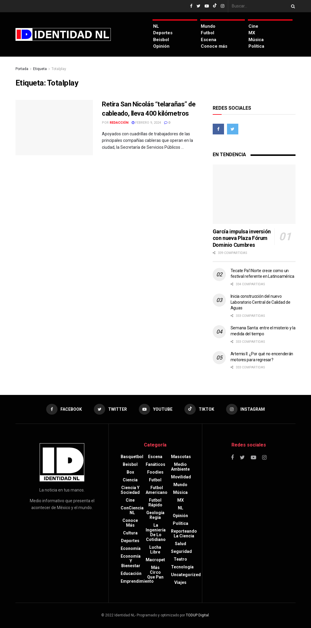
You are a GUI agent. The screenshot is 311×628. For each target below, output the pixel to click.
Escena (208, 39)
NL (156, 26)
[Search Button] (292, 6)
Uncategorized (186, 574)
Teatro (180, 559)
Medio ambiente (180, 467)
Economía (131, 548)
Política (256, 46)
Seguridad (181, 551)
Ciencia (130, 479)
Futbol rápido (155, 502)
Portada (21, 69)
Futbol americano (156, 490)
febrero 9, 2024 (146, 123)
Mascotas (181, 456)
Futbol (207, 32)
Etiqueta (40, 69)
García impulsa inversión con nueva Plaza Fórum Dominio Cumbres (242, 238)
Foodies (155, 472)
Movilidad (181, 477)
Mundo (208, 26)
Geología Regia (155, 515)
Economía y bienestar (131, 561)
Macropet (155, 559)
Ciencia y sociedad (130, 490)
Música (256, 39)
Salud (180, 543)
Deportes (162, 32)
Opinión (161, 46)
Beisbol (161, 39)
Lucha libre (155, 549)
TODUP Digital (197, 615)
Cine (253, 26)
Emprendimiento (137, 581)
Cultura (130, 533)
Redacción (119, 123)
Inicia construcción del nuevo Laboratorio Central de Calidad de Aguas (260, 302)
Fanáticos (155, 464)
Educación (131, 573)
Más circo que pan (155, 572)
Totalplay (59, 69)
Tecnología (182, 567)
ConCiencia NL (132, 510)
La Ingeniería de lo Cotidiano (156, 532)
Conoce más (214, 46)
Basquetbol (132, 456)
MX (251, 32)
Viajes (180, 582)
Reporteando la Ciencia (184, 533)
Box (130, 472)
